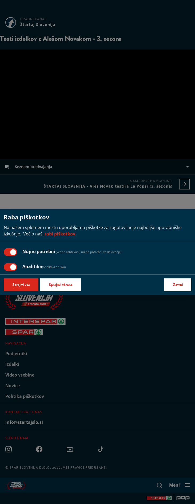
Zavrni (178, 285)
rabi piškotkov (60, 234)
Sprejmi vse (21, 285)
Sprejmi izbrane (61, 285)
